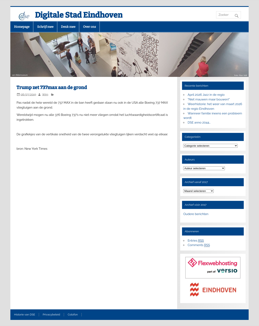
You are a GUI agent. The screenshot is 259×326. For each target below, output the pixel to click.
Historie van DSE (24, 314)
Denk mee (68, 27)
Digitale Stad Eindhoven (78, 15)
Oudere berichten (195, 214)
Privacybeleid (51, 314)
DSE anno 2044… (199, 122)
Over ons (89, 27)
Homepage (21, 27)
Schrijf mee (45, 27)
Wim (45, 94)
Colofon (73, 314)
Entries (196, 241)
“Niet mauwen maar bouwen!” (209, 99)
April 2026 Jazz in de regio (206, 95)
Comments (199, 245)
